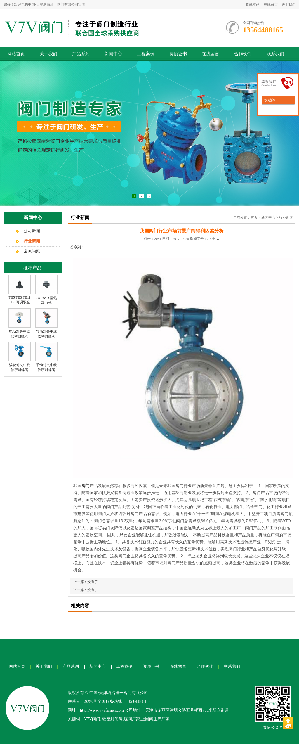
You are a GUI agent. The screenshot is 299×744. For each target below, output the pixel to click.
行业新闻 (286, 217)
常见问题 (32, 251)
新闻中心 (113, 53)
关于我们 (288, 4)
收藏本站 (253, 4)
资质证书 (178, 53)
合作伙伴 (243, 53)
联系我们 (275, 53)
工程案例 (145, 53)
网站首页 (16, 53)
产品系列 (81, 53)
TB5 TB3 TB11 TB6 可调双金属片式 (19, 302)
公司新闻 (32, 231)
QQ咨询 (269, 100)
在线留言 (271, 4)
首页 (254, 217)
